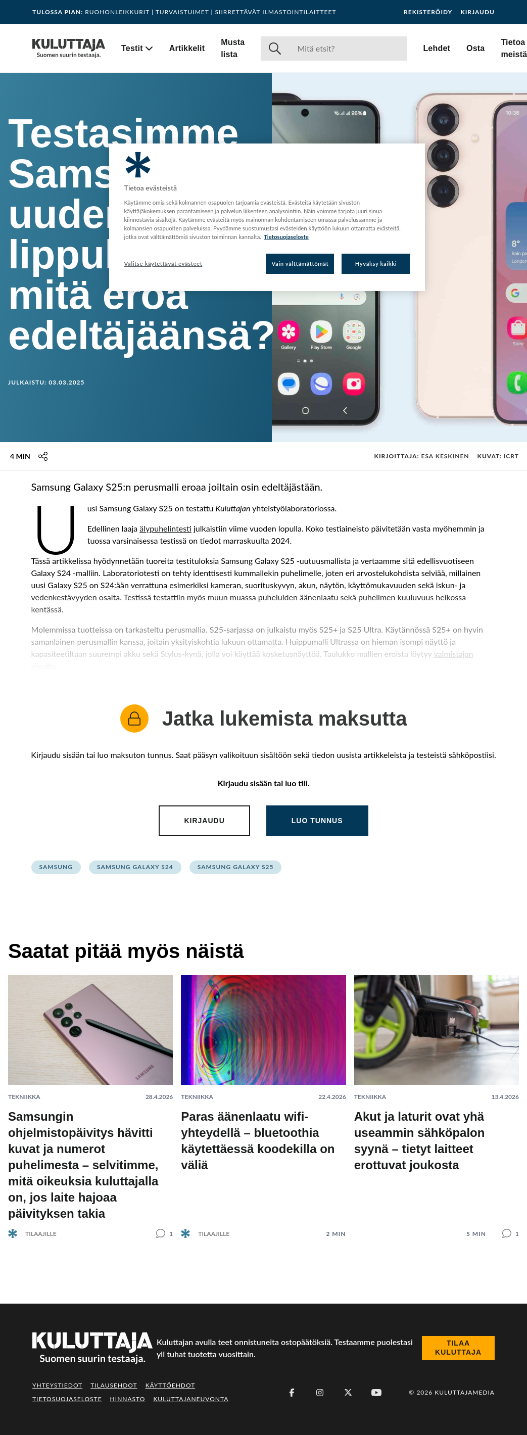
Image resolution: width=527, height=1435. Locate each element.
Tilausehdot (113, 1385)
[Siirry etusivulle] (68, 48)
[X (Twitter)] (348, 1392)
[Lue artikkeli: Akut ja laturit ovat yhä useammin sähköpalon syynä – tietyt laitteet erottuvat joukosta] (436, 1098)
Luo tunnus (317, 821)
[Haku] (348, 48)
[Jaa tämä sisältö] (42, 456)
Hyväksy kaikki (376, 263)
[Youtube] (376, 1392)
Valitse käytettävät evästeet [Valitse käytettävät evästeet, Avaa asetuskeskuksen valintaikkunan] (163, 263)
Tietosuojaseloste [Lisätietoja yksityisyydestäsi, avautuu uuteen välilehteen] (286, 236)
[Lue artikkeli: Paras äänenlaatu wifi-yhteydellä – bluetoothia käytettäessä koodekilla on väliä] (263, 1098)
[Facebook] (291, 1392)
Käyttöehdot (171, 1385)
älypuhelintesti (165, 528)
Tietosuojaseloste (67, 1399)
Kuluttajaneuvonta (190, 1399)
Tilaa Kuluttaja (458, 1347)
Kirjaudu (477, 12)
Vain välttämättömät (300, 263)
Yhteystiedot (57, 1385)
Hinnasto (128, 1399)
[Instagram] (320, 1392)
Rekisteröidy (428, 12)
